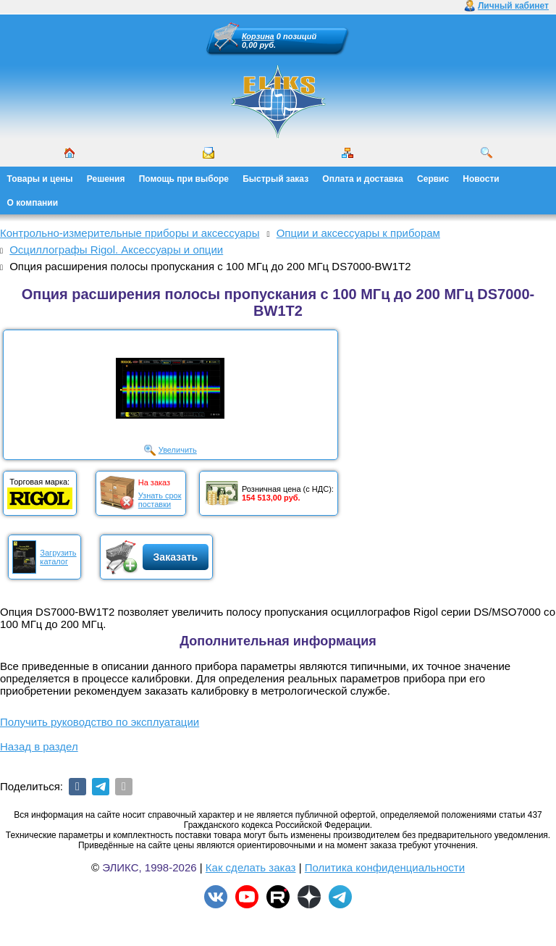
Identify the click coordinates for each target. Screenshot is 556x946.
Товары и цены (40, 179)
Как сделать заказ (251, 867)
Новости (481, 179)
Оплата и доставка (362, 179)
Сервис (433, 179)
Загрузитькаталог (58, 557)
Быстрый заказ (275, 179)
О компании (33, 203)
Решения (106, 179)
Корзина (258, 36)
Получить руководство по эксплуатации (99, 722)
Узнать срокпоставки (160, 499)
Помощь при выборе (184, 179)
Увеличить (178, 449)
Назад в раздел (39, 746)
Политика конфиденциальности (385, 867)
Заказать (175, 557)
